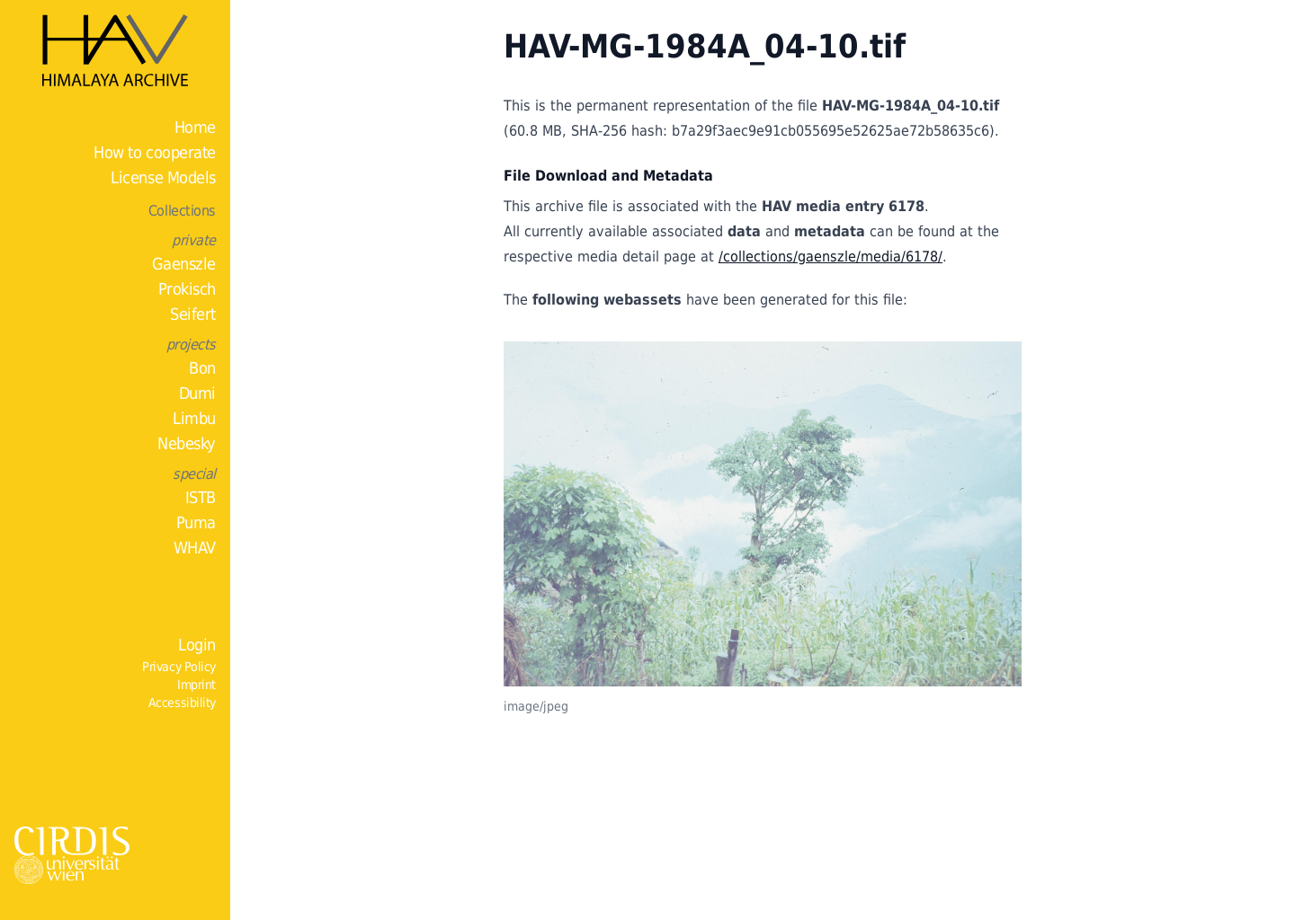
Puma (196, 522)
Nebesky (186, 443)
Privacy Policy (179, 666)
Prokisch (187, 288)
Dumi (197, 393)
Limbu (194, 418)
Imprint (196, 684)
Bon (202, 367)
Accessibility (182, 702)
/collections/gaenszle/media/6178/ (830, 256)
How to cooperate (155, 152)
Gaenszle (184, 263)
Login (197, 644)
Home (195, 127)
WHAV (195, 547)
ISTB (200, 497)
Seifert (193, 314)
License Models (163, 177)
